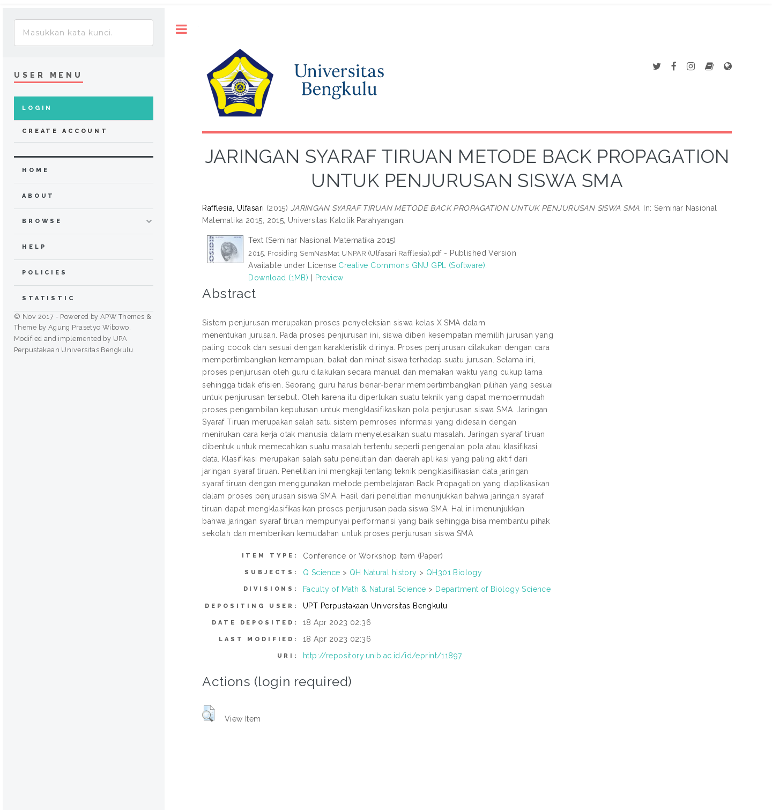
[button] (208, 713)
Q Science (321, 572)
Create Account (65, 131)
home (35, 170)
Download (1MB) (278, 277)
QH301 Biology (454, 572)
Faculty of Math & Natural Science (364, 589)
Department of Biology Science (493, 589)
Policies (45, 272)
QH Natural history (383, 572)
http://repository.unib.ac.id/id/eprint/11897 (382, 655)
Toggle (181, 29)
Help (34, 246)
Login (37, 108)
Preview (329, 277)
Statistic (48, 298)
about (38, 195)
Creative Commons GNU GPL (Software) (411, 265)
